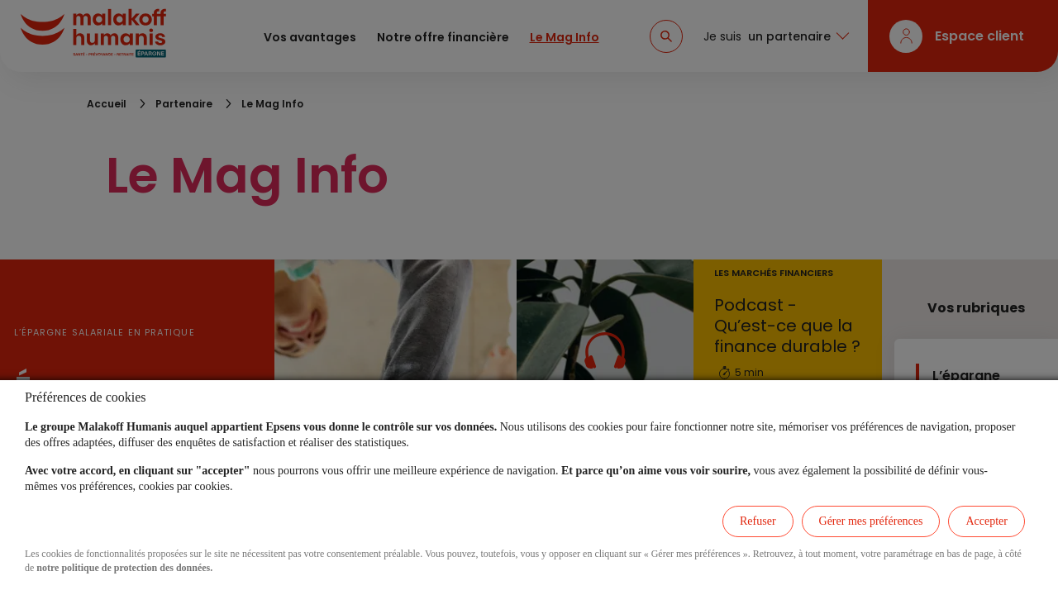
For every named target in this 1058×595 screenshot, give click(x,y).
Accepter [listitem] (986, 521)
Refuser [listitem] (758, 521)
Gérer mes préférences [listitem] (871, 521)
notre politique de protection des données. (124, 568)
